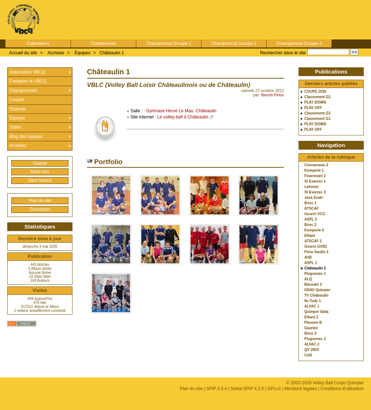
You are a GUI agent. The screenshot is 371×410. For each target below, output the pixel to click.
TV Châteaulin (316, 295)
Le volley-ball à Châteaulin (182, 117)
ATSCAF (311, 208)
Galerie (40, 163)
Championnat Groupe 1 (168, 43)
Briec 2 (310, 225)
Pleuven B (313, 323)
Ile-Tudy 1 (312, 301)
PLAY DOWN (315, 102)
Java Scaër (313, 198)
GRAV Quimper (317, 290)
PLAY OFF (313, 108)
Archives (55, 52)
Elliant (309, 236)
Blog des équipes (26, 136)
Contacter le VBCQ (27, 81)
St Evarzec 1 (315, 181)
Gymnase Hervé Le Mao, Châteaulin (181, 110)
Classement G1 (317, 119)
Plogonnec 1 (315, 274)
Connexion (39, 209)
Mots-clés (39, 171)
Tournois (17, 109)
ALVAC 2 (311, 344)
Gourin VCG (314, 214)
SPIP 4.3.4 (216, 388)
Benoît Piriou (272, 95)
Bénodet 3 (313, 284)
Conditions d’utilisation (342, 388)
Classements (103, 43)
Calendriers (38, 43)
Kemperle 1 (314, 170)
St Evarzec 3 (315, 192)
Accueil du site (23, 52)
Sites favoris (39, 180)
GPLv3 (274, 388)
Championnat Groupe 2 (234, 43)
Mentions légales (300, 388)
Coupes (16, 99)
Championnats (23, 90)
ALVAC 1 (311, 306)
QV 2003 (311, 350)
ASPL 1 (310, 263)
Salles (15, 127)
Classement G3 (317, 113)
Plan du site (40, 200)
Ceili (308, 355)
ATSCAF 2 (313, 241)
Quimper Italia (316, 312)
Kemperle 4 (314, 230)
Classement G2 (317, 97)
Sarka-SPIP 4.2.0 (247, 388)
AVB (308, 257)
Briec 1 (310, 203)
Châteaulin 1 (111, 52)
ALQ (308, 279)
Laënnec (311, 187)
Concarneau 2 (316, 165)
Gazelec (311, 328)
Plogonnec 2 (315, 339)
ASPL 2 (310, 219)
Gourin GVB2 (315, 246)
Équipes (82, 52)
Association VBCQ (27, 72)
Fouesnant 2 (315, 176)
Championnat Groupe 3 (299, 43)
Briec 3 (310, 333)
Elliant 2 (311, 317)
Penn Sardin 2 (316, 252)
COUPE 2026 (315, 91)
